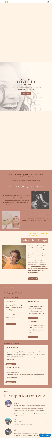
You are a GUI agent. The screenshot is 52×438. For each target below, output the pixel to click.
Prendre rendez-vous (45, 435)
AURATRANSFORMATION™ (12, 343)
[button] (1, 87)
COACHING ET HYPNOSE (11, 297)
